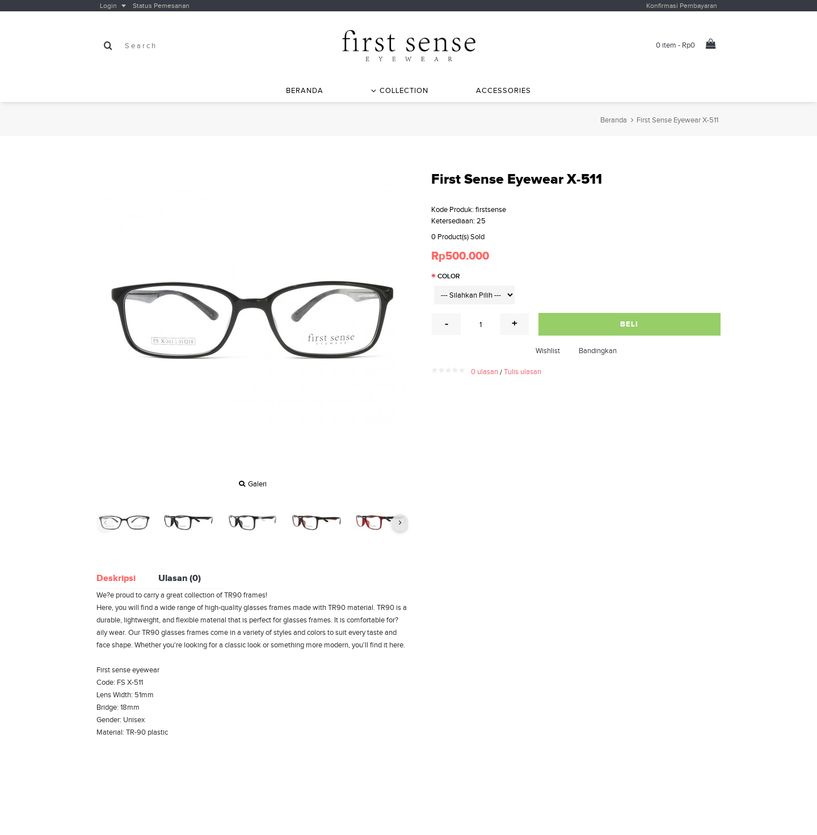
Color (448, 276)
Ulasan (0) (179, 578)
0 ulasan (484, 371)
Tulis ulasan (522, 371)
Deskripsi (116, 578)
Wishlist (548, 350)
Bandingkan (598, 350)
